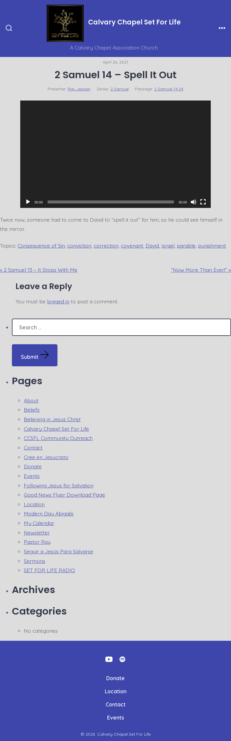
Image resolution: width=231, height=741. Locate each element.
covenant (132, 245)
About (31, 400)
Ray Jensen (79, 89)
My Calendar (39, 523)
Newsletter (37, 532)
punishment (212, 245)
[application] (115, 154)
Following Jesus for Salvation (58, 485)
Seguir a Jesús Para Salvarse (58, 551)
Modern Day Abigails (49, 513)
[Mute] (193, 202)
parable (186, 245)
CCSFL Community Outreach (58, 438)
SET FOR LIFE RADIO (49, 570)
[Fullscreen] (203, 202)
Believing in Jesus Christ (52, 419)
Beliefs (32, 409)
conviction (79, 245)
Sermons (34, 561)
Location (34, 504)
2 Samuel (119, 89)
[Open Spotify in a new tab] (122, 659)
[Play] (28, 202)
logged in (58, 301)
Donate (33, 466)
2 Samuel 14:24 (168, 89)
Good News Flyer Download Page (64, 494)
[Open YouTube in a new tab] (109, 659)
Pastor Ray (37, 541)
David (152, 245)
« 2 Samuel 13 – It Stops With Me (38, 269)
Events (32, 476)
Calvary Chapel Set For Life (56, 428)
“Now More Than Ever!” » (201, 269)
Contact (33, 447)
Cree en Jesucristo (46, 457)
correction (106, 245)
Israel (167, 245)
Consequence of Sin (41, 245)
